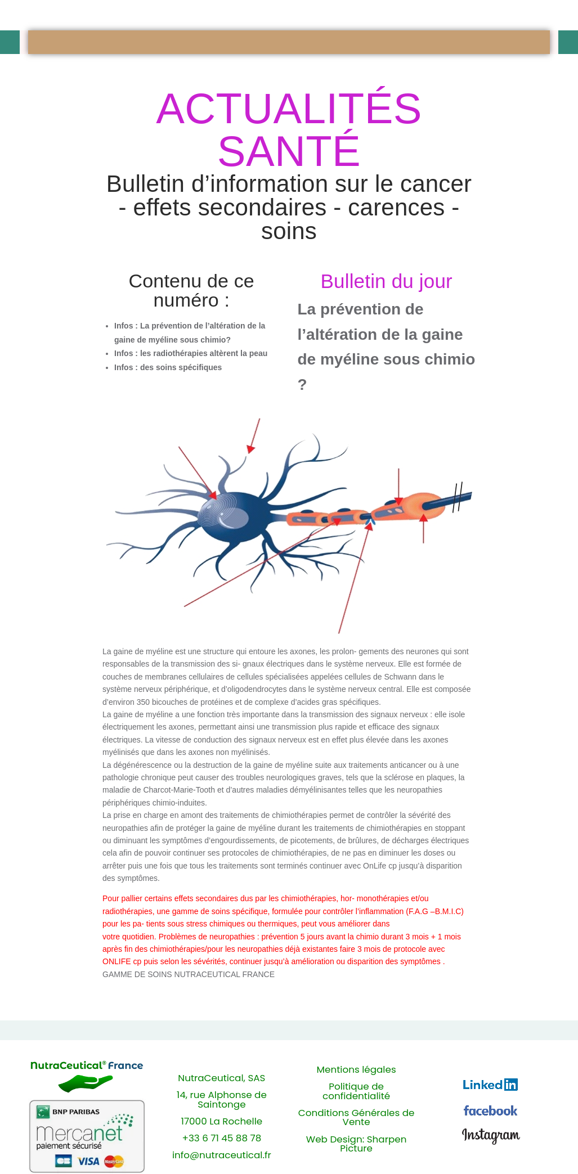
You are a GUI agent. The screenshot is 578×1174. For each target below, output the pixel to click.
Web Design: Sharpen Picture (356, 1144)
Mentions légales (356, 1069)
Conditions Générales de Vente (356, 1117)
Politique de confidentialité (356, 1091)
